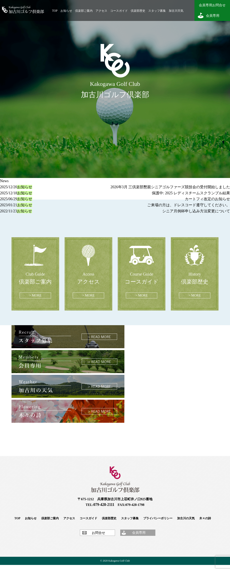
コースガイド (119, 10)
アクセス (101, 10)
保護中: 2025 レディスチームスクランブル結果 (191, 193)
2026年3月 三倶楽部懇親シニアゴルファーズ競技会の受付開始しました (170, 187)
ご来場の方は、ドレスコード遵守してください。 (188, 205)
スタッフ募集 (157, 10)
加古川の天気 (186, 518)
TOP (54, 10)
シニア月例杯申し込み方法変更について (196, 211)
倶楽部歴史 (138, 10)
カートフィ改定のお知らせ (207, 199)
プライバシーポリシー (157, 518)
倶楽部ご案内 (84, 10)
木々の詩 (205, 518)
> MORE (35, 295)
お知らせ (66, 10)
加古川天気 (176, 10)
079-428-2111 (103, 505)
